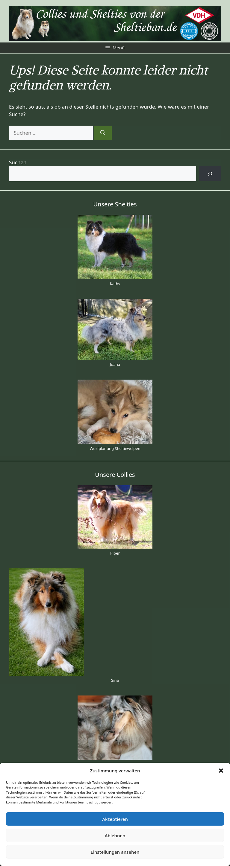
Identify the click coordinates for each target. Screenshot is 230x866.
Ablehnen (115, 835)
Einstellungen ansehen (115, 852)
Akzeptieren (115, 819)
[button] (221, 771)
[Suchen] (103, 133)
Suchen (18, 162)
